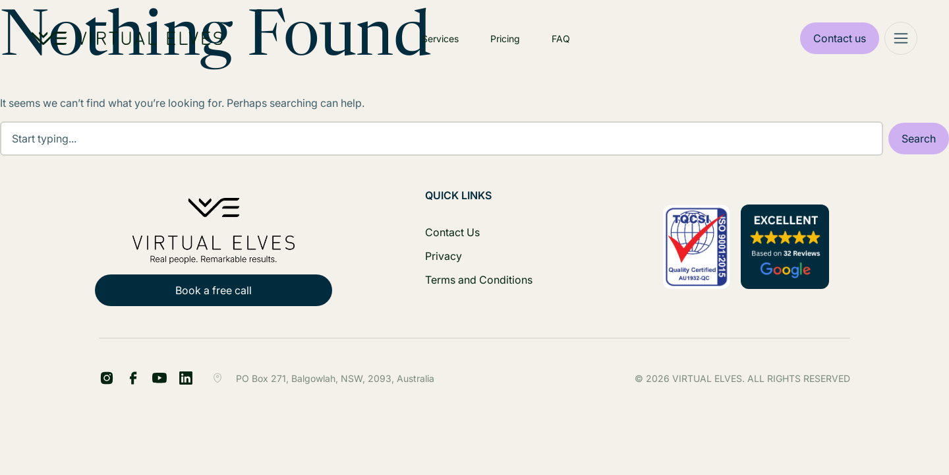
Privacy (443, 256)
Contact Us (452, 232)
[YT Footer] (159, 378)
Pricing (505, 38)
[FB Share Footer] (107, 378)
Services (440, 38)
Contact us (839, 38)
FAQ (561, 38)
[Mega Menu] (900, 38)
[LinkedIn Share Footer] (133, 378)
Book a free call (213, 290)
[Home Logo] (127, 38)
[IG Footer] (186, 378)
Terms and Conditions (478, 279)
